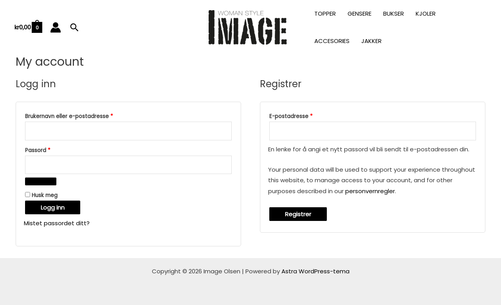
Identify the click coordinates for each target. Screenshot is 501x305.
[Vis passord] (40, 181)
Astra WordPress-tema (315, 271)
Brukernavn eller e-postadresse (79, 115)
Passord (48, 149)
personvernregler (370, 191)
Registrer (298, 214)
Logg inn (53, 207)
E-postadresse (301, 115)
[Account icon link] (55, 27)
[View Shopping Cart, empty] (28, 28)
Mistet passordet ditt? (57, 223)
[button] (74, 27)
